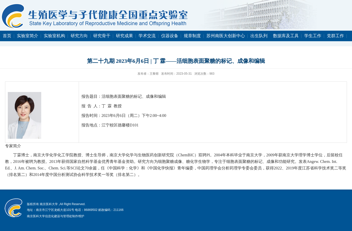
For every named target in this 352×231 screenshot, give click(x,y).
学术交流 (147, 35)
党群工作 (335, 35)
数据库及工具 (286, 35)
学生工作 (312, 35)
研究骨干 (101, 35)
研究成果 (124, 35)
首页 (7, 35)
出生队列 (259, 35)
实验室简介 (27, 35)
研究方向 (79, 35)
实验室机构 (54, 35)
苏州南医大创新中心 (225, 35)
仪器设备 (169, 35)
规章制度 (192, 35)
